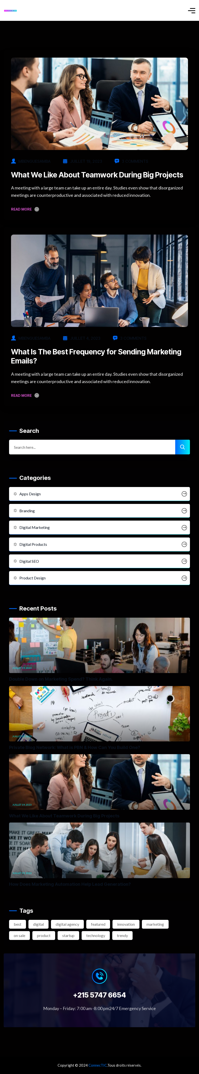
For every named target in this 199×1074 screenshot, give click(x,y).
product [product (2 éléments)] (43, 935)
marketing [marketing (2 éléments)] (155, 924)
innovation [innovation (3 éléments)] (126, 924)
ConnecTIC (97, 1065)
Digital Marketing (99, 528)
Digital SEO (99, 561)
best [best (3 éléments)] (17, 924)
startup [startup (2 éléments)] (68, 935)
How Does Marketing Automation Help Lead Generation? (70, 884)
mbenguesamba (34, 161)
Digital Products (99, 544)
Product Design (99, 578)
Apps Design (99, 494)
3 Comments (131, 161)
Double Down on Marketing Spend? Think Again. (61, 679)
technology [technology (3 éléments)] (95, 935)
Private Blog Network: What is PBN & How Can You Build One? (74, 747)
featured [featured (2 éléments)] (98, 924)
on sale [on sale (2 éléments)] (19, 935)
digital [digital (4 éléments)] (38, 924)
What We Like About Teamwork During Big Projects (97, 174)
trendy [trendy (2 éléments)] (122, 935)
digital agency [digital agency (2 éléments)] (67, 924)
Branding (99, 511)
